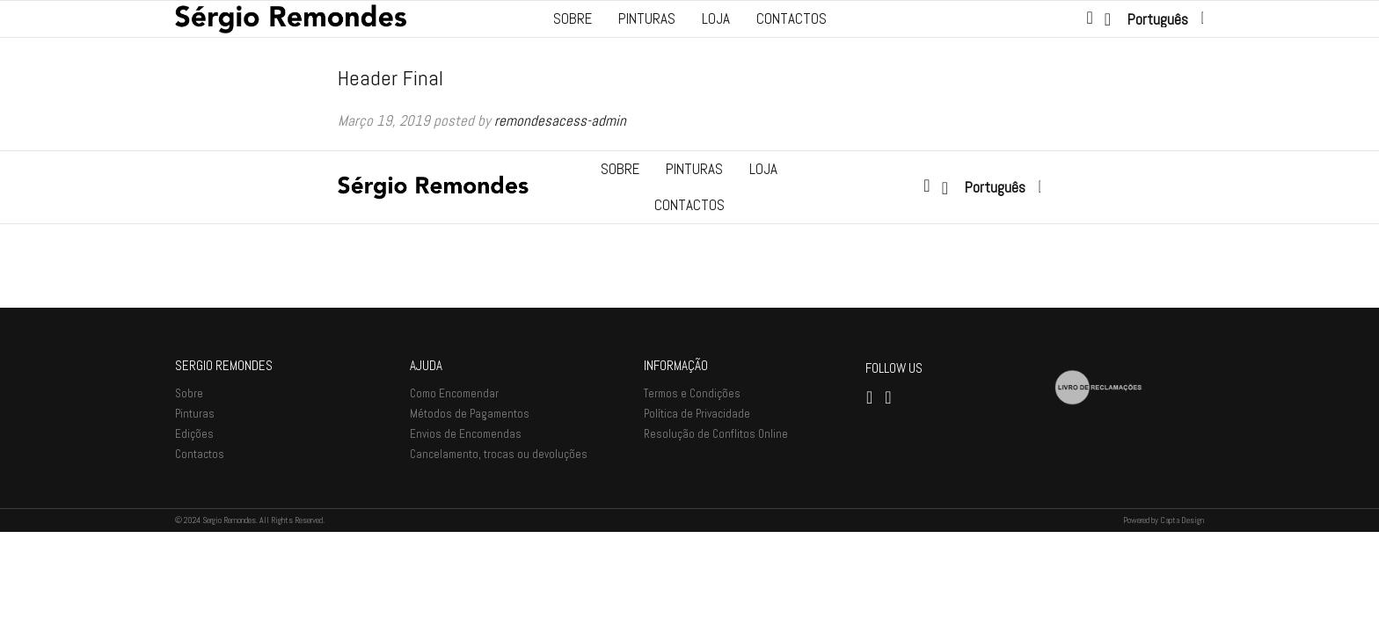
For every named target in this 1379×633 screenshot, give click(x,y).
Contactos (791, 18)
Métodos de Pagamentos (469, 513)
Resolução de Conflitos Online (716, 534)
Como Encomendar (454, 493)
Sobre (572, 18)
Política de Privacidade (697, 513)
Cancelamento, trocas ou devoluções (498, 554)
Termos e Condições (692, 493)
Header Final (390, 77)
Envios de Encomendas (466, 534)
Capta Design (1182, 620)
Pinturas (646, 18)
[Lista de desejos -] (1110, 19)
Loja (716, 18)
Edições (194, 534)
